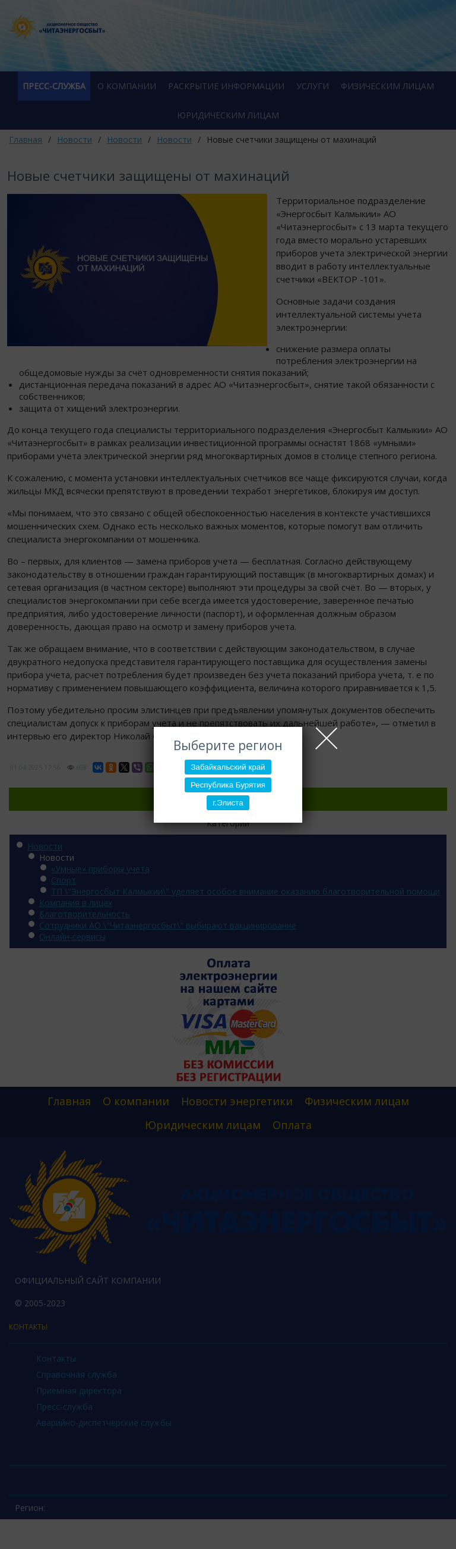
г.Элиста (228, 802)
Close (326, 738)
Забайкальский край (228, 767)
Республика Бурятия (228, 784)
